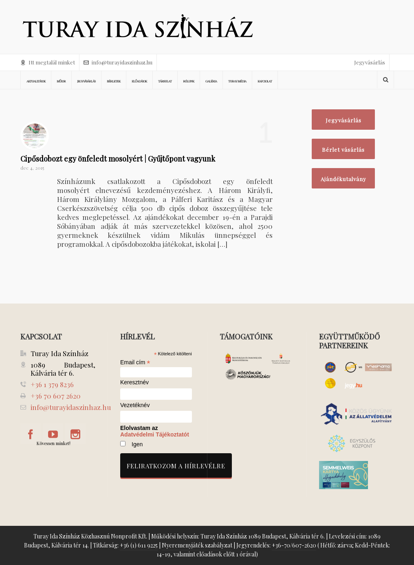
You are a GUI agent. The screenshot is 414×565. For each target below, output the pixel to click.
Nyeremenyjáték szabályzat (197, 545)
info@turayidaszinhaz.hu (118, 62)
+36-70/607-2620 (294, 545)
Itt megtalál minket (47, 62)
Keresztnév (134, 382)
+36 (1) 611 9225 (139, 545)
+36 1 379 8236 (52, 384)
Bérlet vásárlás (343, 149)
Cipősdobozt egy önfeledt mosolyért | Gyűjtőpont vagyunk (117, 159)
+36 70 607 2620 (56, 395)
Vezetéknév (135, 405)
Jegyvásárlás (369, 62)
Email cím (135, 362)
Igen (137, 444)
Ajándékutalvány (343, 178)
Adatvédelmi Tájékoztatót (154, 434)
